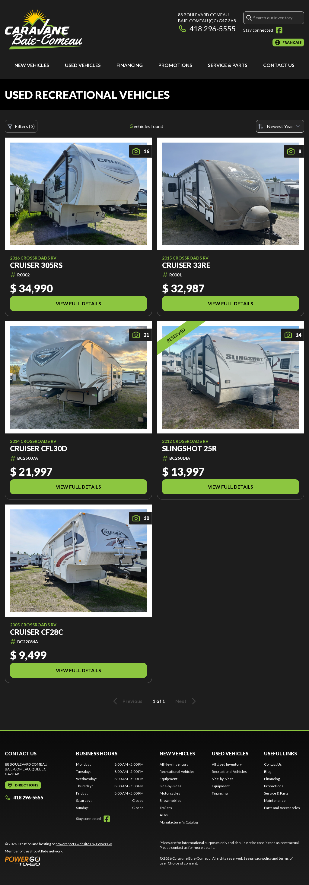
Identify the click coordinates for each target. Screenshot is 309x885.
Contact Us (279, 65)
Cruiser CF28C (36, 632)
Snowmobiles (170, 800)
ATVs (164, 815)
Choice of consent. (183, 863)
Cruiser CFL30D (38, 448)
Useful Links (280, 753)
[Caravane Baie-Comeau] (43, 29)
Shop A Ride (39, 851)
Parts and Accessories (282, 807)
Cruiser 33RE (186, 265)
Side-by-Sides (170, 786)
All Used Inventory (227, 764)
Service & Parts (227, 65)
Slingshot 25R (189, 448)
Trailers (166, 807)
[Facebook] (279, 30)
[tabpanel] (110, 786)
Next (186, 701)
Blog (267, 771)
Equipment (168, 778)
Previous (126, 701)
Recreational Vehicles (177, 771)
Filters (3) (21, 126)
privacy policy (261, 858)
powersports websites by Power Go (84, 844)
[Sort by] (280, 126)
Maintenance (274, 800)
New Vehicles (31, 65)
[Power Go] (59, 861)
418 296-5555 (207, 28)
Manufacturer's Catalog (179, 822)
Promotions (175, 65)
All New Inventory (174, 764)
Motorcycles (170, 793)
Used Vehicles (83, 65)
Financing (129, 65)
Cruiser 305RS (36, 265)
